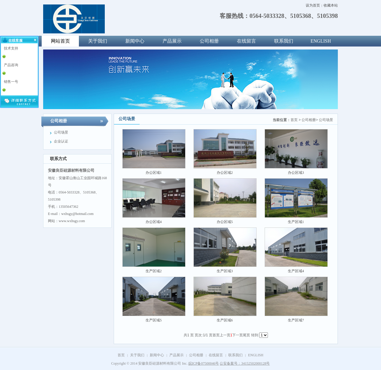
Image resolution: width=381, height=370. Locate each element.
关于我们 (97, 41)
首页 (294, 120)
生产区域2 (154, 271)
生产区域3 (225, 271)
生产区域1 (296, 222)
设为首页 (313, 5)
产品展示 (172, 41)
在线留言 (246, 41)
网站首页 (60, 41)
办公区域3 (296, 173)
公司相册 (209, 41)
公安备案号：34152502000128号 (245, 363)
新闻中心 (134, 41)
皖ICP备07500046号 (203, 363)
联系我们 (283, 41)
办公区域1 (154, 173)
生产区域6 (225, 320)
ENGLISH (320, 41)
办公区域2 (225, 173)
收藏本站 (331, 5)
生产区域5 (154, 320)
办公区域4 (154, 222)
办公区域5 (225, 222)
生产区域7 (296, 320)
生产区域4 (296, 271)
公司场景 (326, 120)
